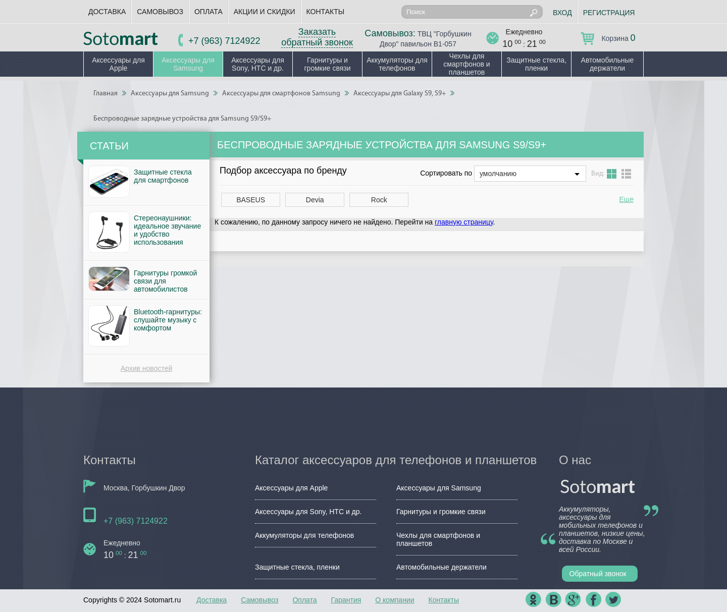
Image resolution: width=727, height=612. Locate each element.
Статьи (109, 145)
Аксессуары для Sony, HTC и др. (257, 64)
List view (626, 174)
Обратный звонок (598, 574)
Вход (562, 13)
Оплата (208, 12)
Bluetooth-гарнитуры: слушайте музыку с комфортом (168, 320)
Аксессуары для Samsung (188, 64)
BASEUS (250, 200)
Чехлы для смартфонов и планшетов (466, 64)
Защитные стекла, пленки (536, 64)
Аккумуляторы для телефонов (397, 64)
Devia (315, 200)
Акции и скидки (264, 12)
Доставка (107, 12)
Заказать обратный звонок (317, 37)
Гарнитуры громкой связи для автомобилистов (165, 281)
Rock (379, 200)
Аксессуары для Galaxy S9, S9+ (399, 93)
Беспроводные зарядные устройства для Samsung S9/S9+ (182, 119)
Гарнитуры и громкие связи (327, 64)
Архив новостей (147, 368)
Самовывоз (160, 12)
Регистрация (609, 13)
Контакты (325, 12)
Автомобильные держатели (607, 64)
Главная (105, 93)
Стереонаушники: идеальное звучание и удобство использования (167, 230)
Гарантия (346, 600)
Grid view (611, 174)
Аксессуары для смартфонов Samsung (281, 93)
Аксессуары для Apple (118, 64)
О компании (394, 600)
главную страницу (464, 222)
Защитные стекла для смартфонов (163, 176)
